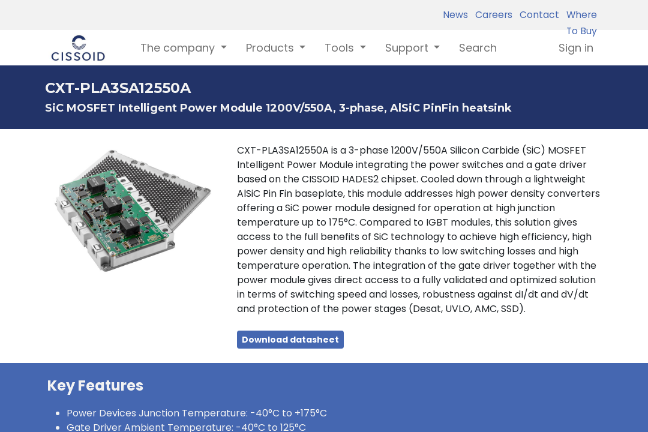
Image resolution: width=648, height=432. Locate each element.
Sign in (576, 47)
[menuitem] (477, 47)
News (455, 15)
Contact (537, 15)
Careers (491, 15)
